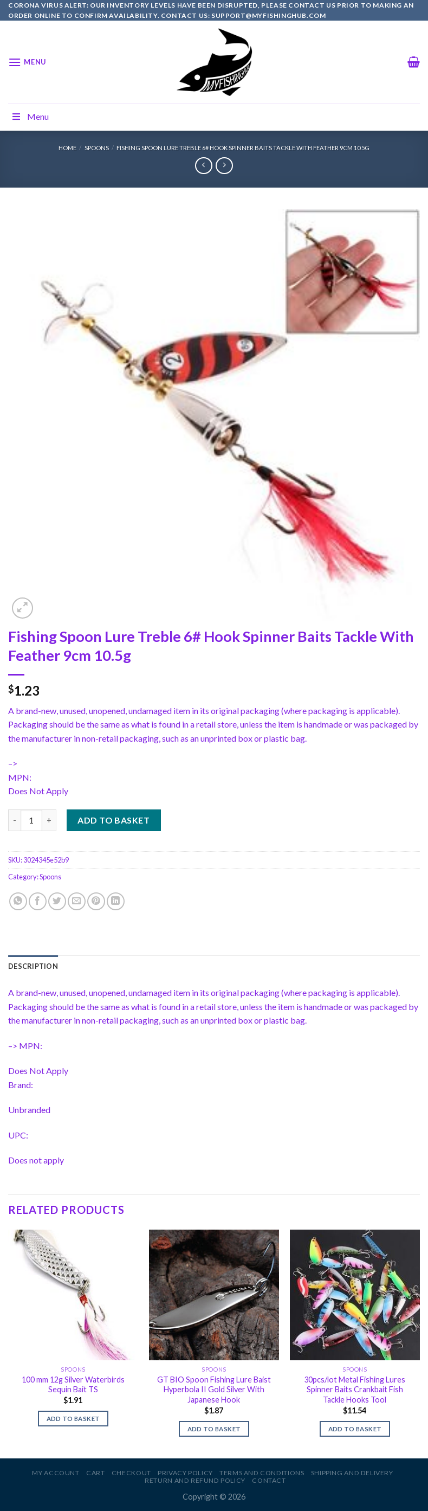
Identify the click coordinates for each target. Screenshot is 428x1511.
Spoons (97, 147)
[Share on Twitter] (57, 901)
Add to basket (113, 820)
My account (55, 1473)
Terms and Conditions (261, 1473)
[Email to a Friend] (77, 901)
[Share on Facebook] (38, 901)
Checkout (131, 1473)
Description (33, 966)
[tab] (33, 966)
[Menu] (27, 62)
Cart (95, 1473)
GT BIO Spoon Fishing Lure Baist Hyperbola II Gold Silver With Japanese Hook (214, 1389)
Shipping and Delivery (352, 1473)
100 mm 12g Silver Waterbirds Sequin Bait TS (73, 1384)
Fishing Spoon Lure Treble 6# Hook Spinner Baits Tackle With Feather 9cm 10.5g (242, 147)
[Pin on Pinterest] (96, 901)
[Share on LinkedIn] (116, 901)
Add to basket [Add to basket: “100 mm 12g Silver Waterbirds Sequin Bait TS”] (73, 1418)
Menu (30, 116)
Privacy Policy (185, 1473)
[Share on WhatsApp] (18, 901)
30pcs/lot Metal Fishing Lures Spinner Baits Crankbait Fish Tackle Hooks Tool (354, 1389)
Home (67, 147)
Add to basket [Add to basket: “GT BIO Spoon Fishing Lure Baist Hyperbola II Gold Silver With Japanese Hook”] (214, 1428)
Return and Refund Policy (195, 1480)
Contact (269, 1480)
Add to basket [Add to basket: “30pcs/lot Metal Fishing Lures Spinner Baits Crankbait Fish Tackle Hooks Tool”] (355, 1428)
